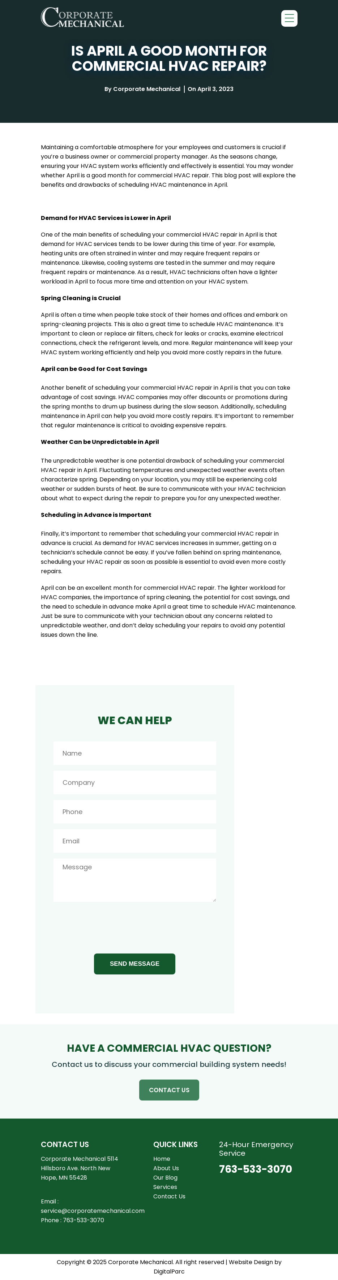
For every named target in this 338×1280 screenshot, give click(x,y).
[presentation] (108, 925)
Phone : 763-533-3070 (72, 1220)
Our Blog (165, 1177)
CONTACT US (169, 1090)
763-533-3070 (255, 1169)
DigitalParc (169, 1271)
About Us (166, 1168)
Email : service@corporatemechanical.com (93, 1206)
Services (165, 1187)
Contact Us (169, 1196)
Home (161, 1159)
